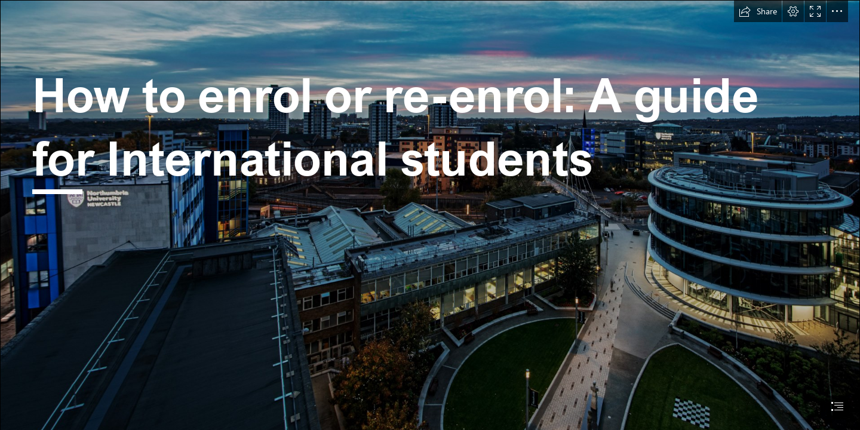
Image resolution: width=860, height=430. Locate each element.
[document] (430, 215)
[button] (758, 11)
